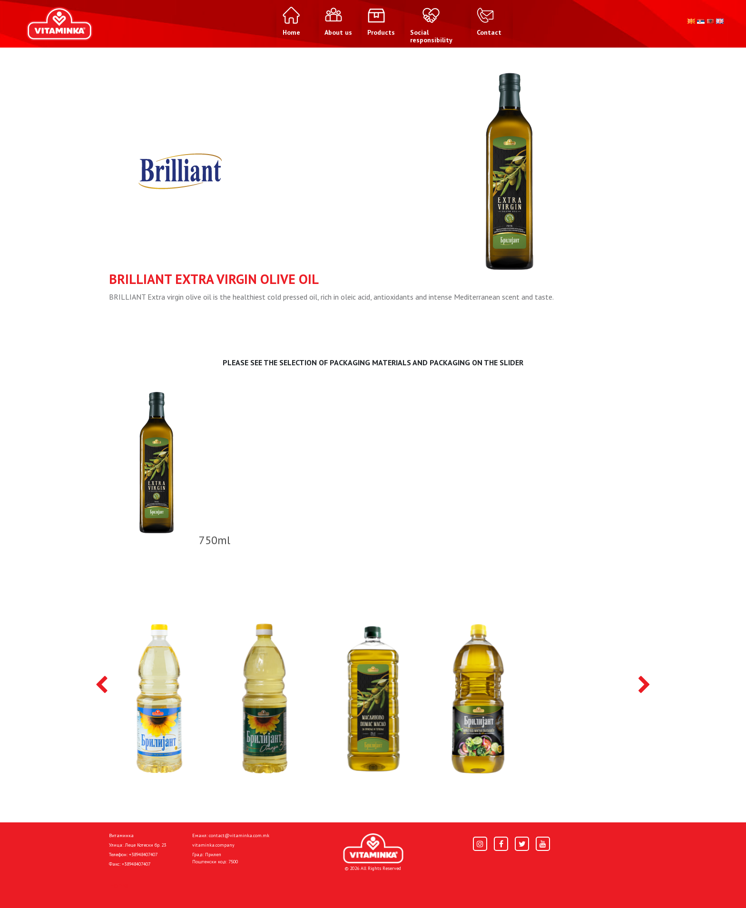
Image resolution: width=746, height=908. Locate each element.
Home (118, 885)
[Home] (373, 848)
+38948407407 (143, 854)
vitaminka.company (213, 845)
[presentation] (101, 685)
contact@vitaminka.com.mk (239, 835)
